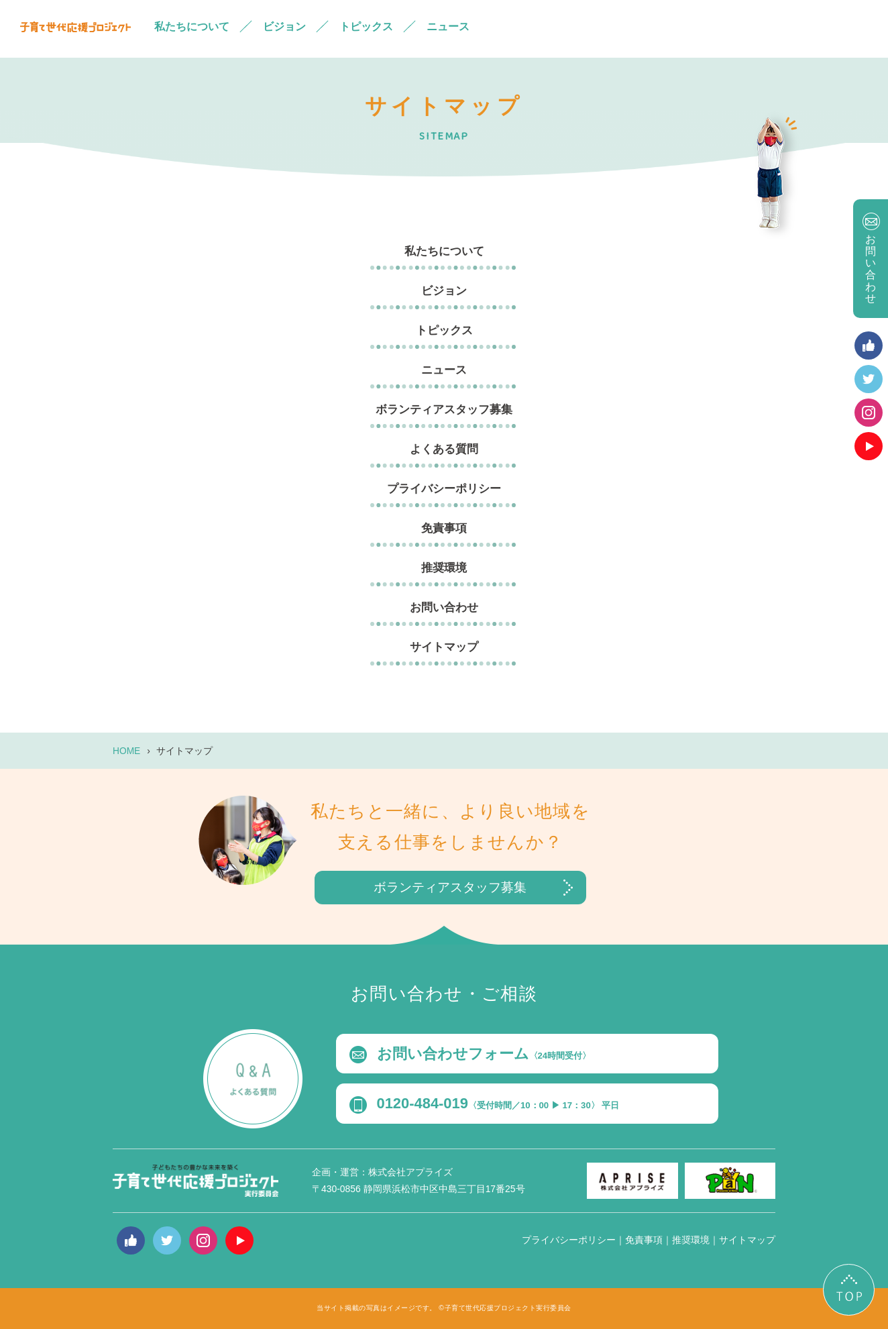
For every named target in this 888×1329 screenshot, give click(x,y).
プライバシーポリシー (444, 488)
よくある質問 (444, 449)
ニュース (448, 26)
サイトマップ (444, 647)
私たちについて (191, 26)
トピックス (366, 26)
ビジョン (284, 26)
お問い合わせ (444, 607)
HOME (126, 751)
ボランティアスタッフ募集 (444, 409)
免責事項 (444, 528)
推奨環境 (444, 568)
